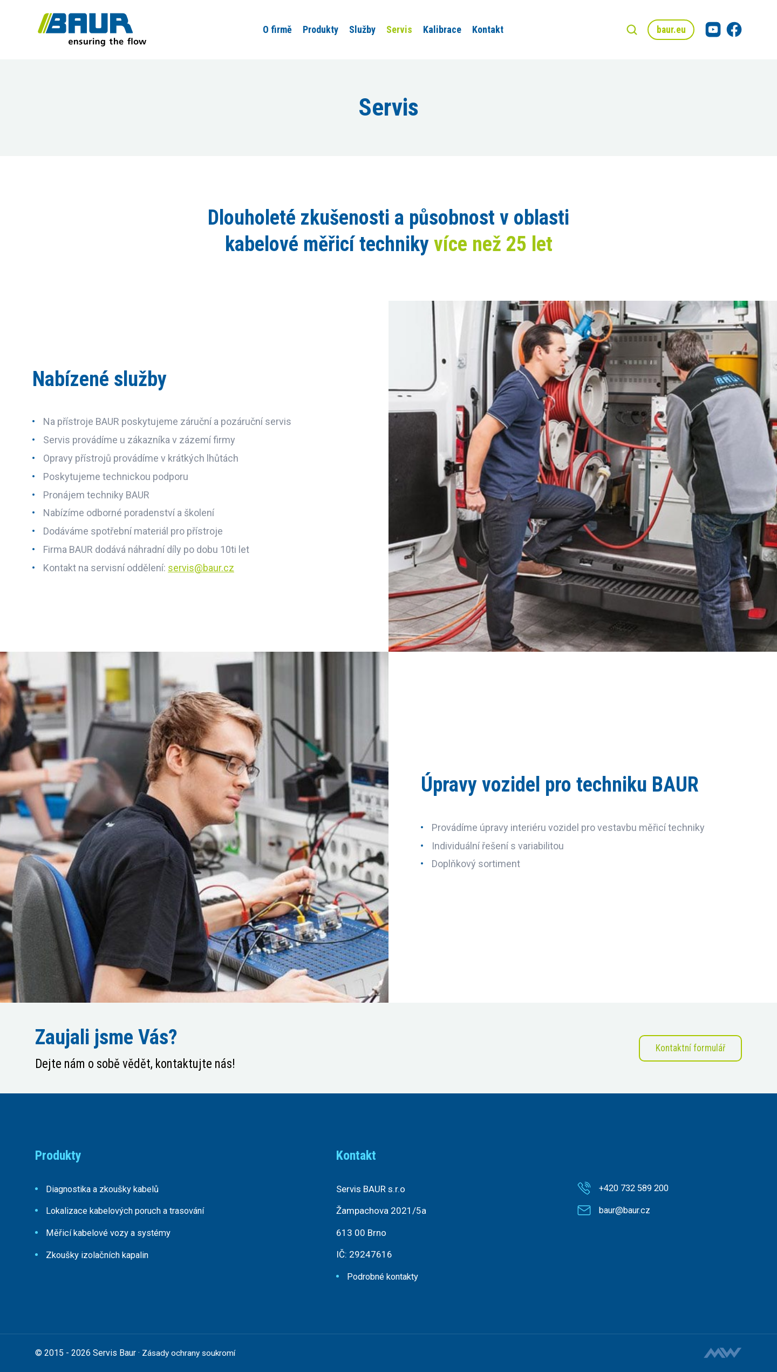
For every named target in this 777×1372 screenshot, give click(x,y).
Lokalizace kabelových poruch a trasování (129, 1210)
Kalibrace (440, 29)
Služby (360, 29)
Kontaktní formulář (689, 1048)
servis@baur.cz (201, 567)
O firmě (275, 29)
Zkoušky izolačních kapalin (99, 1254)
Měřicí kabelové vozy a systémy (109, 1232)
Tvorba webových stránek (723, 1353)
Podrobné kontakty (385, 1276)
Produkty (319, 29)
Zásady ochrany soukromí (190, 1353)
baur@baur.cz (626, 1210)
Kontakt (486, 29)
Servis (398, 29)
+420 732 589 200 (637, 1187)
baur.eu (669, 29)
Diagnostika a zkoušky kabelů (105, 1189)
